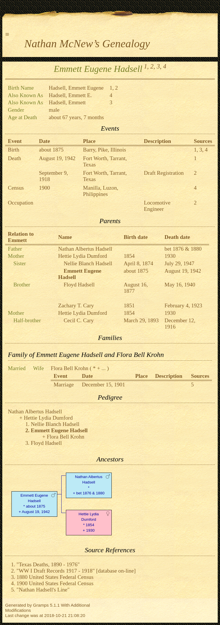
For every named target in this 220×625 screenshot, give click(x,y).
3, (159, 66)
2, (152, 66)
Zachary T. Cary (76, 305)
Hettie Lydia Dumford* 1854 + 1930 (88, 522)
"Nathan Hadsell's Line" (43, 590)
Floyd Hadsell (79, 285)
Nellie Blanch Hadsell (88, 263)
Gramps (41, 605)
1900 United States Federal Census (55, 583)
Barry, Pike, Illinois (104, 150)
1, (146, 66)
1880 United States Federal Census (55, 577)
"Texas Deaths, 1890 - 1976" (48, 564)
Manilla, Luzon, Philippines (100, 191)
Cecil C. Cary (79, 320)
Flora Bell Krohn (69, 368)
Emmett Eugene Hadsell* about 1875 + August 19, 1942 (34, 503)
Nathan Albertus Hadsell (85, 249)
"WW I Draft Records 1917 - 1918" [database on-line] (76, 571)
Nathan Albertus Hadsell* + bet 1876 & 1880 (88, 485)
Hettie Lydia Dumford (82, 256)
